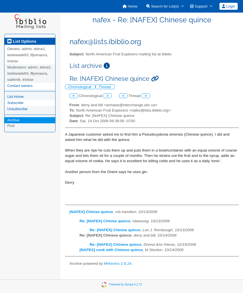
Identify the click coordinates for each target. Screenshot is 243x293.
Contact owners (20, 86)
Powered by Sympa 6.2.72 (125, 284)
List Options (21, 41)
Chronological (80, 87)
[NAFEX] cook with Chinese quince (111, 250)
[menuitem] (130, 6)
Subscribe (15, 103)
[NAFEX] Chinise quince (91, 212)
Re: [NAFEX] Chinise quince (105, 221)
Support (198, 6)
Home (129, 6)
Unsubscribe (17, 109)
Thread (105, 87)
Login (228, 6)
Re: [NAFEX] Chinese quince (116, 244)
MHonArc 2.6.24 (117, 263)
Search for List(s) (162, 6)
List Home (15, 96)
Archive (13, 120)
